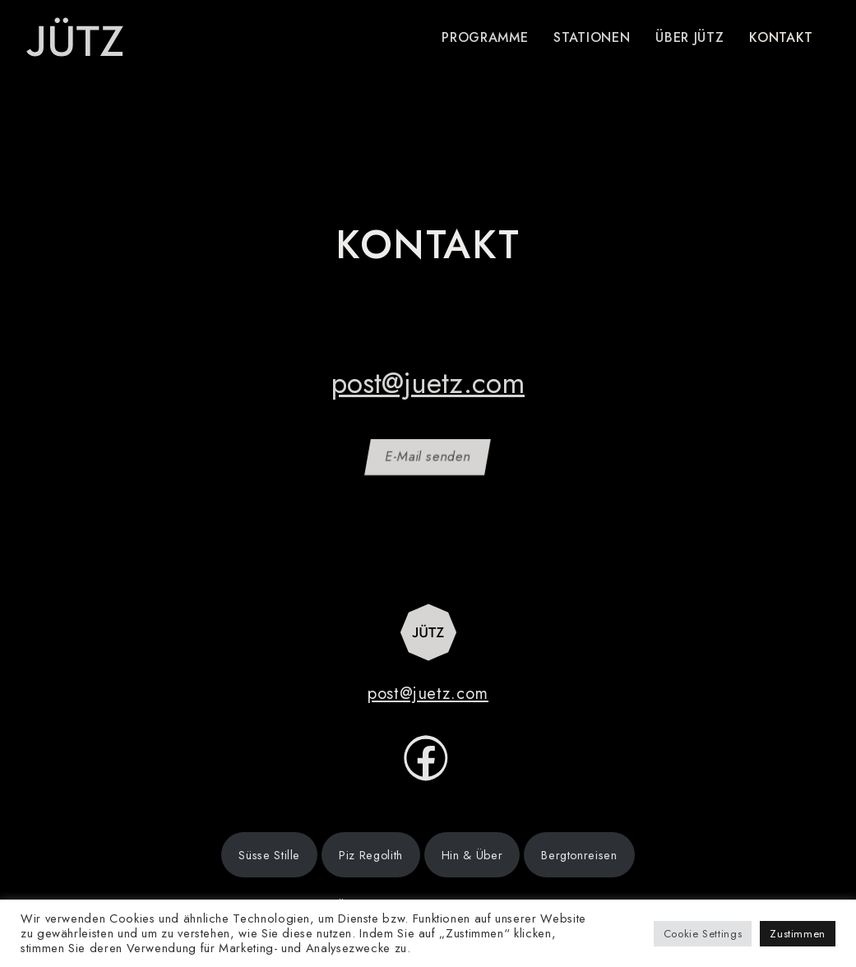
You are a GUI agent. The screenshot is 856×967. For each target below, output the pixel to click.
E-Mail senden (427, 456)
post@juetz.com (428, 383)
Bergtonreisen (579, 855)
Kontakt (780, 37)
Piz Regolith (371, 855)
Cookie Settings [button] (703, 934)
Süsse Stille (269, 855)
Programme (485, 37)
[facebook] (426, 768)
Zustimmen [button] (798, 934)
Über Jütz (689, 37)
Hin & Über (472, 855)
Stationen (591, 37)
